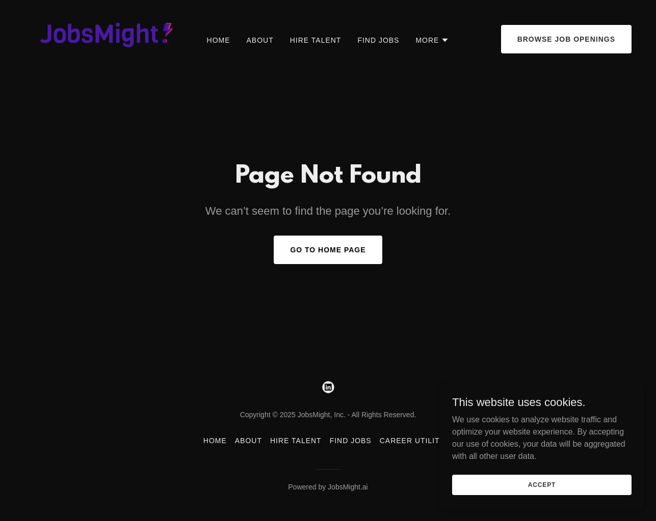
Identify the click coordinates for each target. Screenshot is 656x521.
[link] (101, 38)
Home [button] (215, 441)
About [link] (260, 40)
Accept (542, 484)
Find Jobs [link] (378, 40)
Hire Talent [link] (316, 40)
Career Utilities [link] (416, 441)
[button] (432, 40)
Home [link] (218, 40)
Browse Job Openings (566, 39)
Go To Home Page (327, 250)
